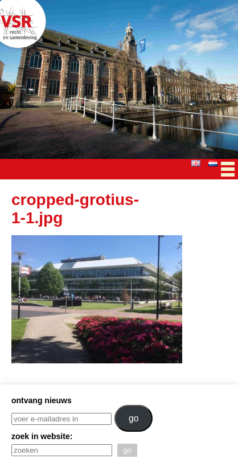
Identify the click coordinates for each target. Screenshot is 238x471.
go (134, 418)
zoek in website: (41, 436)
